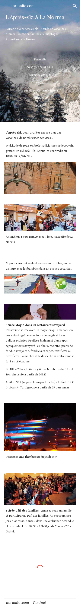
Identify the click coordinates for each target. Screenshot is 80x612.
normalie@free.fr (40, 75)
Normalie (40, 59)
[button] (5, 6)
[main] (40, 17)
